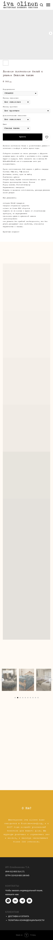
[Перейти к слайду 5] (25, 697)
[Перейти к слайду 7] (30, 697)
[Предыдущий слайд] (2, 679)
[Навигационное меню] (48, 5)
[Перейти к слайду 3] (20, 697)
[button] (41, 4)
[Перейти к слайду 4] (22, 697)
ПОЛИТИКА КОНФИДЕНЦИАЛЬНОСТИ (26, 920)
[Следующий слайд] (50, 679)
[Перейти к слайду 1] (15, 697)
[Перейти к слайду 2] (17, 697)
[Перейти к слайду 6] (27, 697)
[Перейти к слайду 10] (38, 697)
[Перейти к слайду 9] (35, 697)
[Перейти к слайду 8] (32, 697)
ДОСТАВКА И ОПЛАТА (18, 916)
